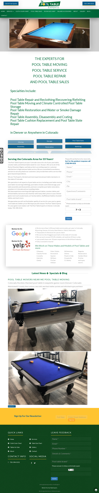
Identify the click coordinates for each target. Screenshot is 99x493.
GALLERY (82, 11)
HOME (3, 11)
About (11, 451)
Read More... (12, 406)
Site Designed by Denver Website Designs (49, 491)
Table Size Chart (35, 443)
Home (11, 439)
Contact (33, 451)
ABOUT (75, 11)
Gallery (32, 447)
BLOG (88, 11)
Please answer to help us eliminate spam (77, 204)
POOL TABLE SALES (36, 11)
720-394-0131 (89, 3)
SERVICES (10, 11)
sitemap (41, 484)
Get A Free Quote (11, 3)
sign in (58, 484)
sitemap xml (47, 484)
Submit (69, 218)
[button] (14, 33)
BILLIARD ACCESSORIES (64, 11)
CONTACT (4, 15)
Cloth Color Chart (15, 443)
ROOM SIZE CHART (49, 11)
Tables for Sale (14, 447)
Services (33, 439)
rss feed (53, 484)
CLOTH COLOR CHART (22, 11)
